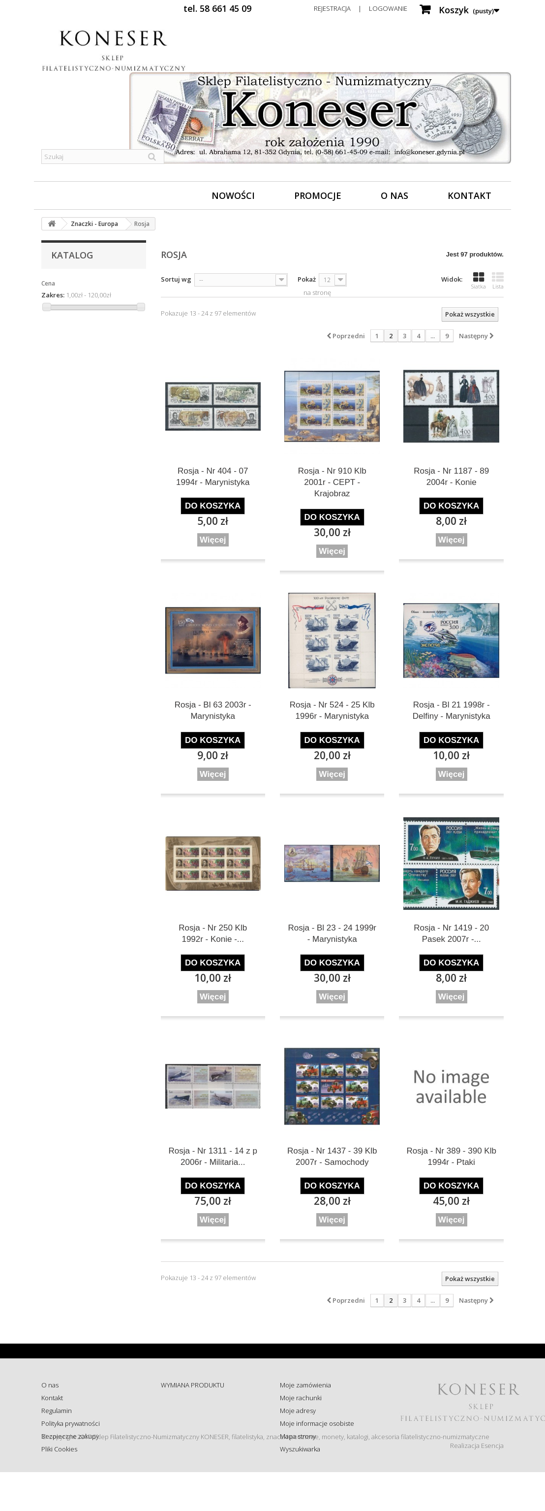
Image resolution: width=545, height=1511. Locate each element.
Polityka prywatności (70, 1423)
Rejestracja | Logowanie (360, 8)
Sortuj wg (176, 279)
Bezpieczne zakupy (70, 1436)
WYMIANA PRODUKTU (192, 1385)
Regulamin (56, 1410)
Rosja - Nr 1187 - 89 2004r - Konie (451, 476)
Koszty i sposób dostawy (196, 1436)
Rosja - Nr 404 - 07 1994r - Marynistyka (212, 476)
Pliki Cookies (59, 1449)
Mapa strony (298, 1436)
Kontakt (469, 195)
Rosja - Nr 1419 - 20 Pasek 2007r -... (451, 933)
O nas (394, 195)
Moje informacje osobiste (317, 1423)
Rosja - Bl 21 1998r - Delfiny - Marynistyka (451, 710)
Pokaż (307, 279)
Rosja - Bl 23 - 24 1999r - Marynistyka (332, 933)
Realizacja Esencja (477, 1484)
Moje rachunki (301, 1397)
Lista (498, 280)
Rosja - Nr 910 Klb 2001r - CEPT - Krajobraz (332, 482)
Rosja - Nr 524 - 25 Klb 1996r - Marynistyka (332, 710)
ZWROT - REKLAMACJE (193, 1397)
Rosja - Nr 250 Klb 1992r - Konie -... (213, 933)
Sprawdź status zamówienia (201, 1423)
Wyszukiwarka (300, 1449)
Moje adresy (298, 1410)
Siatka (478, 280)
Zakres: (52, 294)
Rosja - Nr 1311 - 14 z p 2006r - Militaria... (213, 1156)
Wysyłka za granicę (187, 1449)
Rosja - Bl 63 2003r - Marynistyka (213, 710)
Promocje (317, 195)
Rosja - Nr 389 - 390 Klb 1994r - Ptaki (451, 1156)
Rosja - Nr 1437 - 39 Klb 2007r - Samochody (332, 1156)
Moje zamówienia (305, 1385)
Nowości (233, 195)
